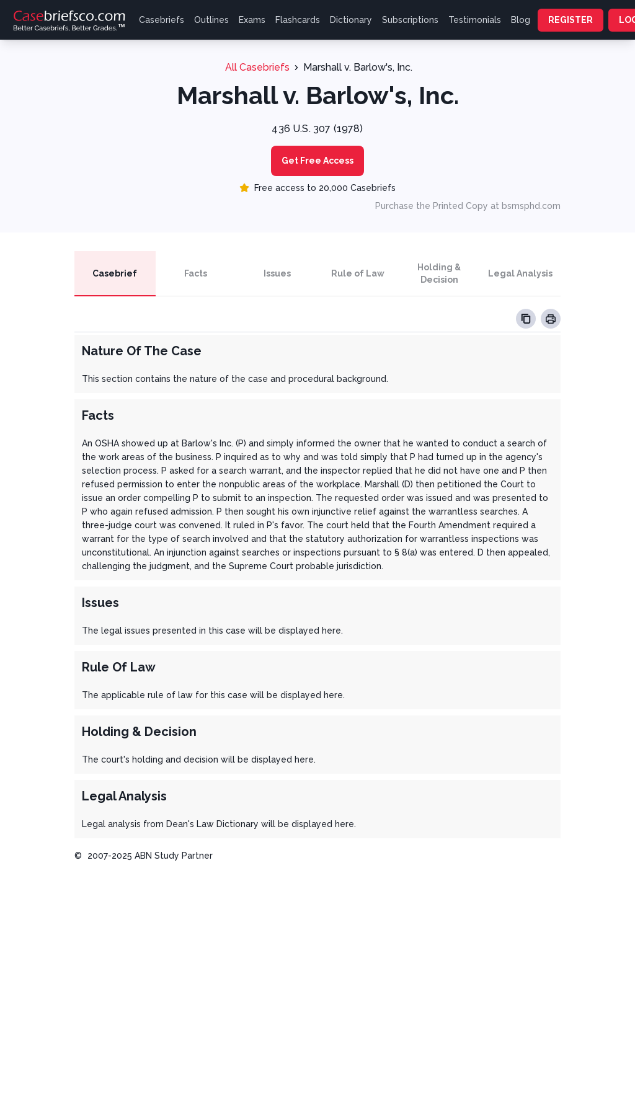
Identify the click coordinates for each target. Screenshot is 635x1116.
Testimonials (474, 20)
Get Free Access (317, 161)
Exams (252, 20)
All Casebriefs (257, 67)
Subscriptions (410, 20)
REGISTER (570, 20)
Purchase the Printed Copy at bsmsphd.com (468, 206)
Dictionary (351, 20)
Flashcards (297, 20)
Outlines (211, 20)
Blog (520, 20)
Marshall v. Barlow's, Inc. (357, 67)
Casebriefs (161, 20)
